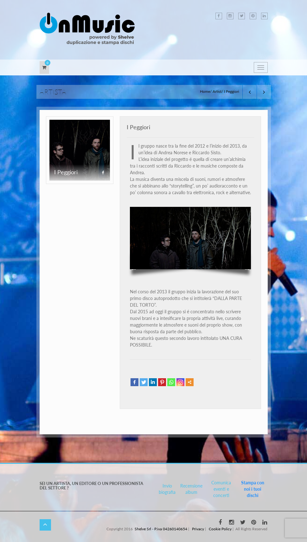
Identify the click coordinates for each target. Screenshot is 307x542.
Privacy (198, 528)
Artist (217, 91)
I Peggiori (138, 127)
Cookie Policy (220, 528)
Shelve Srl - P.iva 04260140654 (161, 528)
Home (205, 91)
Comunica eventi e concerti (221, 489)
